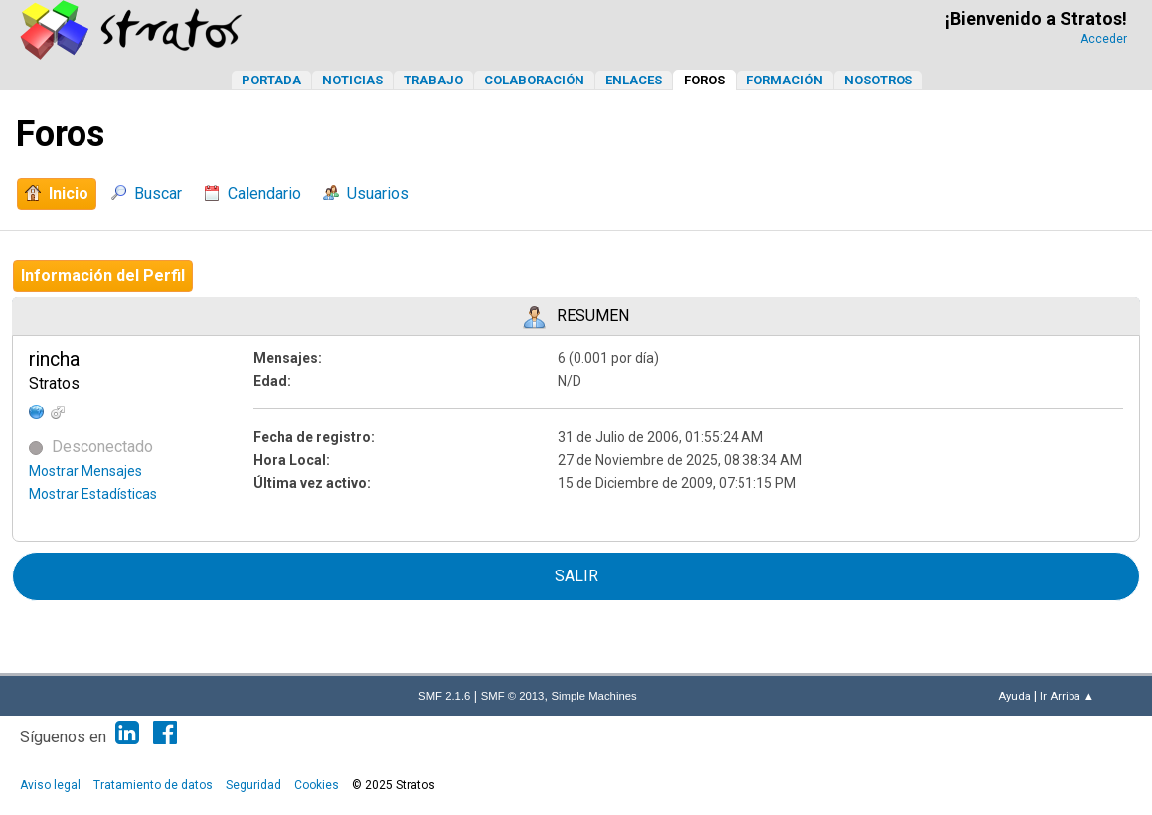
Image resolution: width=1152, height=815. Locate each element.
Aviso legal (50, 785)
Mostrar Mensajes (85, 471)
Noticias (352, 80)
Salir (576, 576)
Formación (784, 80)
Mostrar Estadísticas (93, 494)
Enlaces (633, 80)
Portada (271, 80)
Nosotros (878, 80)
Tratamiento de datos (153, 785)
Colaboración (534, 80)
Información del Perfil (103, 275)
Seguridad (253, 785)
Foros (704, 80)
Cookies (316, 785)
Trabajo (433, 80)
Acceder (1103, 39)
